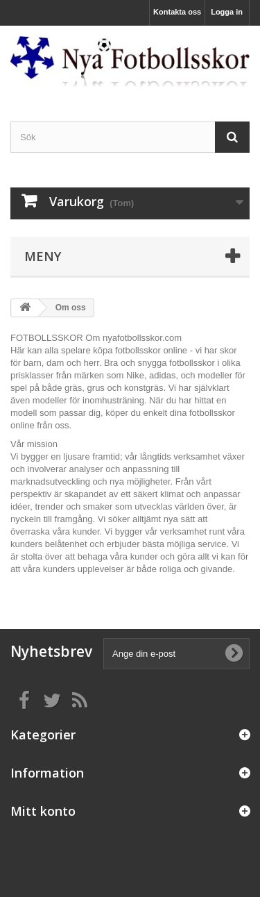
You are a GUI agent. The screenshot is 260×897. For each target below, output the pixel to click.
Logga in (227, 12)
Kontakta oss (177, 12)
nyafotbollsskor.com (142, 338)
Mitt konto (43, 811)
